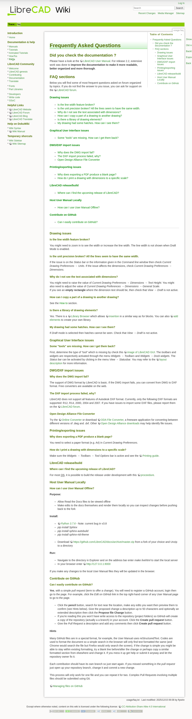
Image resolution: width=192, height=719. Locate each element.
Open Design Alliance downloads (120, 423)
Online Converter (72, 419)
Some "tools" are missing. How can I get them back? (88, 137)
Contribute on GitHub (168, 83)
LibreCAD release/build (169, 73)
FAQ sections (162, 49)
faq (18, 24)
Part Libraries (16, 89)
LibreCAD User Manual (96, 61)
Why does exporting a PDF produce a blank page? (87, 174)
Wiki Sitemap (19, 143)
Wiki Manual (18, 131)
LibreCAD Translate (22, 119)
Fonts (12, 86)
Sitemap (180, 13)
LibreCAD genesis (18, 71)
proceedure (147, 475)
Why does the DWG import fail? (76, 152)
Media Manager (166, 13)
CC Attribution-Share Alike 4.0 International (143, 706)
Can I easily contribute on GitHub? (78, 222)
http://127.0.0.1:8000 (98, 563)
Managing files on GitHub (67, 686)
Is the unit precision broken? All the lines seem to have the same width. (99, 108)
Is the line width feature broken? (76, 104)
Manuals (13, 46)
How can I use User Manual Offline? (79, 207)
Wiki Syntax (15, 128)
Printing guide (150, 455)
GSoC (12, 100)
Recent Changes (146, 13)
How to (63, 303)
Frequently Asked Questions (167, 39)
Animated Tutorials (18, 53)
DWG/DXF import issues (166, 63)
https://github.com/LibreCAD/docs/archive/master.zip (103, 541)
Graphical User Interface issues (165, 57)
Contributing (15, 75)
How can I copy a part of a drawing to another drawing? (90, 115)
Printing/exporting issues (166, 69)
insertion (114, 316)
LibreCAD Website (21, 109)
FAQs (12, 59)
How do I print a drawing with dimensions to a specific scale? (93, 178)
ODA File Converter (112, 419)
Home (12, 37)
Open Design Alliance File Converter (79, 159)
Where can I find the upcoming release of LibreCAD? (88, 192)
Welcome (14, 68)
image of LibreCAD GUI (141, 352)
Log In (181, 3)
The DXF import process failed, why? (79, 156)
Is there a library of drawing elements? (80, 119)
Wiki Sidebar (15, 140)
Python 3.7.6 (68, 523)
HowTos (13, 56)
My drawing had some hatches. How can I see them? (88, 123)
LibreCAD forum (66, 90)
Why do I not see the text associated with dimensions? (89, 112)
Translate (14, 81)
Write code (14, 97)
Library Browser (80, 316)
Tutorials (13, 49)
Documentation (16, 78)
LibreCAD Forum (21, 112)
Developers (15, 94)
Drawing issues (165, 52)
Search (179, 8)
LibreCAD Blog (20, 116)
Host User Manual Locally (166, 78)
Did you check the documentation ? (164, 44)
